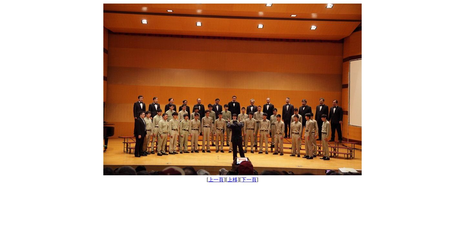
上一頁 (216, 179)
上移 (232, 179)
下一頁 (249, 179)
